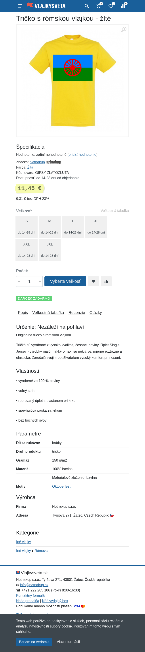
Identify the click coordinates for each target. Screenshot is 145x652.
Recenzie (77, 312)
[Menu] (20, 6)
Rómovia (41, 551)
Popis (23, 312)
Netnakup (37, 162)
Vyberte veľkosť (65, 281)
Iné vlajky (23, 542)
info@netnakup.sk (34, 585)
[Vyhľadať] (86, 6)
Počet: (22, 271)
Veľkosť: (24, 211)
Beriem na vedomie (34, 642)
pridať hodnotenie (82, 154)
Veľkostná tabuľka (115, 211)
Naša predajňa (27, 601)
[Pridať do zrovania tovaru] (106, 281)
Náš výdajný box (55, 601)
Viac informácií (68, 642)
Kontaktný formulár (31, 595)
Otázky (96, 312)
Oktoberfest (61, 486)
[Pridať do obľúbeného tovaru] (93, 281)
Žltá (30, 167)
